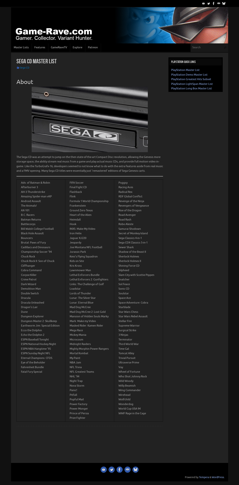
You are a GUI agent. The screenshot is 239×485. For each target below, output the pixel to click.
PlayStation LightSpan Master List (192, 84)
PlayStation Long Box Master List (191, 88)
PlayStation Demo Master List (189, 75)
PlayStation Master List (185, 70)
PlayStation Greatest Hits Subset (191, 79)
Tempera (204, 477)
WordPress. (218, 477)
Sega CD (24, 67)
